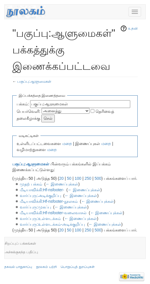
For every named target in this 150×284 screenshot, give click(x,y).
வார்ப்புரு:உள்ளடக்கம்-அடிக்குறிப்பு (52, 224)
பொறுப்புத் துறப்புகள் (77, 267)
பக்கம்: (23, 104)
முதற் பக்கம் (31, 184)
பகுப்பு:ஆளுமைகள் (34, 81)
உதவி (133, 28)
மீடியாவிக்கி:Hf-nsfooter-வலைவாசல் (53, 212)
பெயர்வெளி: (28, 111)
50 (69, 178)
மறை (67, 143)
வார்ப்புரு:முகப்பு (35, 207)
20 (61, 178)
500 (98, 178)
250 (88, 178)
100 (78, 178)
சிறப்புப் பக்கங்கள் (20, 243)
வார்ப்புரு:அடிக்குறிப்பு (40, 195)
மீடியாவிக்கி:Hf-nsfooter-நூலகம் (49, 201)
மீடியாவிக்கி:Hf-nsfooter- (42, 190)
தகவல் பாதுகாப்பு (18, 267)
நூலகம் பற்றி (46, 267)
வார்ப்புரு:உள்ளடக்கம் (40, 218)
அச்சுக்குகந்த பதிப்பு (21, 252)
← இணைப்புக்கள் (62, 184)
